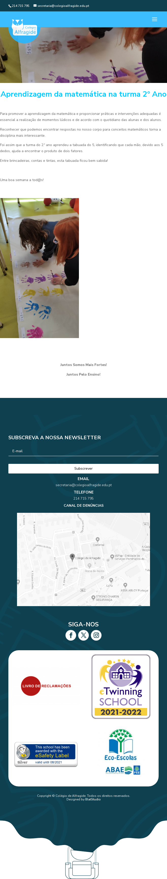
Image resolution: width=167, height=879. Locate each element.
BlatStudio (93, 799)
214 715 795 (83, 508)
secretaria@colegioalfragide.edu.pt (83, 501)
